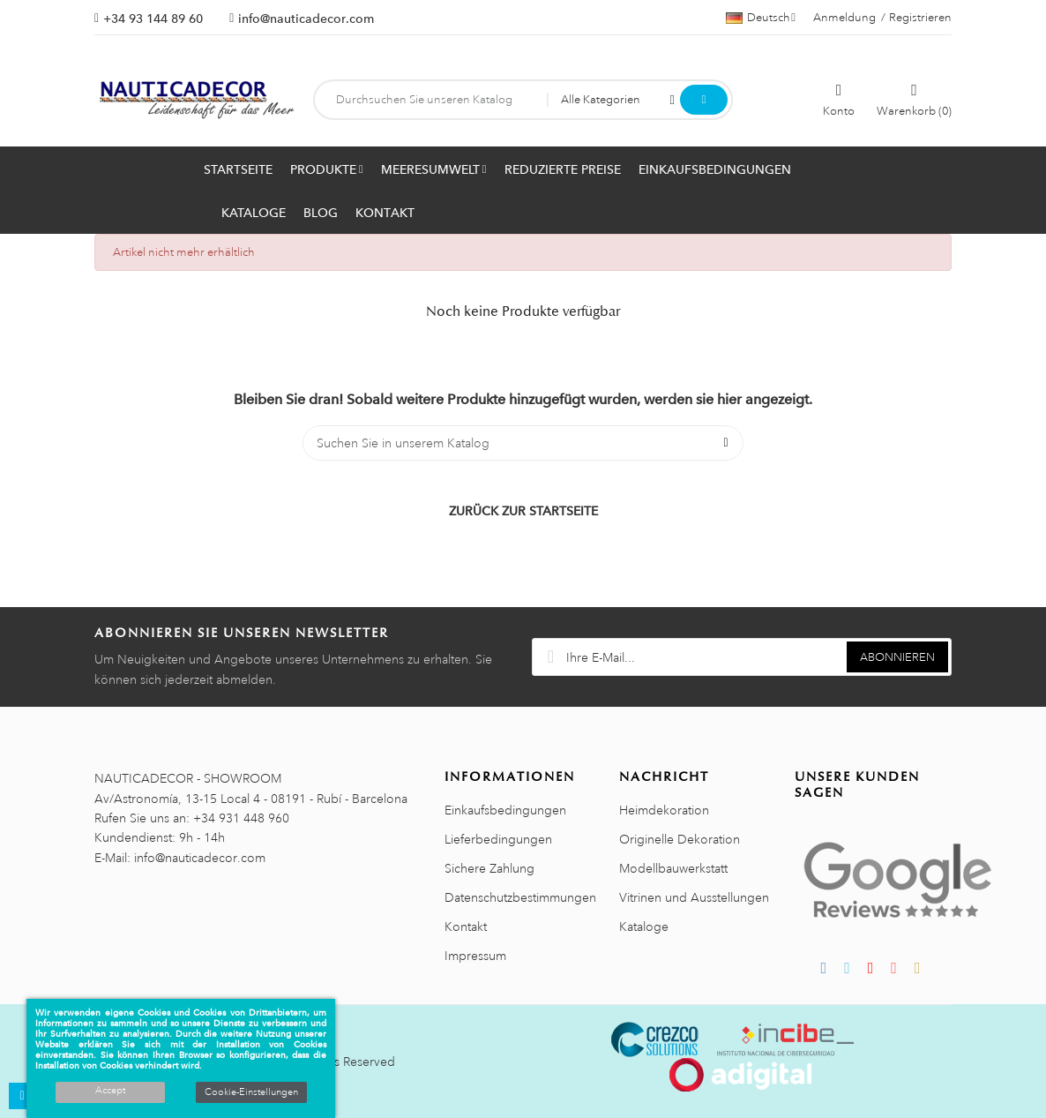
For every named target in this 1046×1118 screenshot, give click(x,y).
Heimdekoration (664, 810)
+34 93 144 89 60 (153, 18)
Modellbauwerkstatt (673, 868)
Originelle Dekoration (679, 839)
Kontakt (466, 926)
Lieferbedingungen (498, 839)
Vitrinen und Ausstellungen (694, 897)
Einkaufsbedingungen (505, 810)
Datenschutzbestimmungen (520, 897)
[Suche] (523, 443)
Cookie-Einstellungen (251, 1092)
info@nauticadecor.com (306, 18)
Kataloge (644, 926)
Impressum (475, 956)
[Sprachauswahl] (761, 17)
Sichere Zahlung (489, 868)
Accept (110, 1090)
